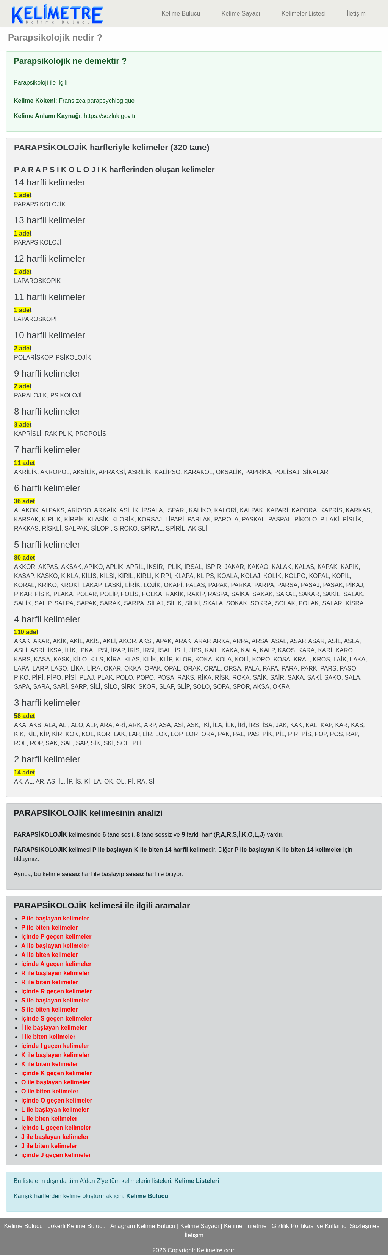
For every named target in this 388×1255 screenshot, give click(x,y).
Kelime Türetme (245, 1226)
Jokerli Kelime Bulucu (77, 1226)
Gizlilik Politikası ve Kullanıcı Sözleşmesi (326, 1226)
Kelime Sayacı (240, 13)
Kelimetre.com (216, 1250)
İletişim (356, 13)
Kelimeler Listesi (303, 13)
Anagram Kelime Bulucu (142, 1226)
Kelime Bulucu (180, 13)
